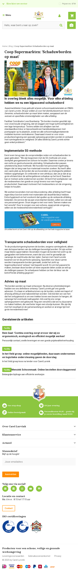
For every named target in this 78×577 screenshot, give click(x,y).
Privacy (57, 556)
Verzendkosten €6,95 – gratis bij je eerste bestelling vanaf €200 (59, 412)
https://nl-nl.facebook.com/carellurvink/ (14, 489)
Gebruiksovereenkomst (39, 556)
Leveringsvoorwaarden (13, 556)
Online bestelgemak (17, 412)
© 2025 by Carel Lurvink (13, 560)
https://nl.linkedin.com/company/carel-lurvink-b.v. (5, 489)
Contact (9, 508)
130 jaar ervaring (52, 405)
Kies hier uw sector (16, 3)
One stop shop (14, 405)
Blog (39, 489)
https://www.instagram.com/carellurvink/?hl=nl (22, 489)
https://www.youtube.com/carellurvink (31, 489)
